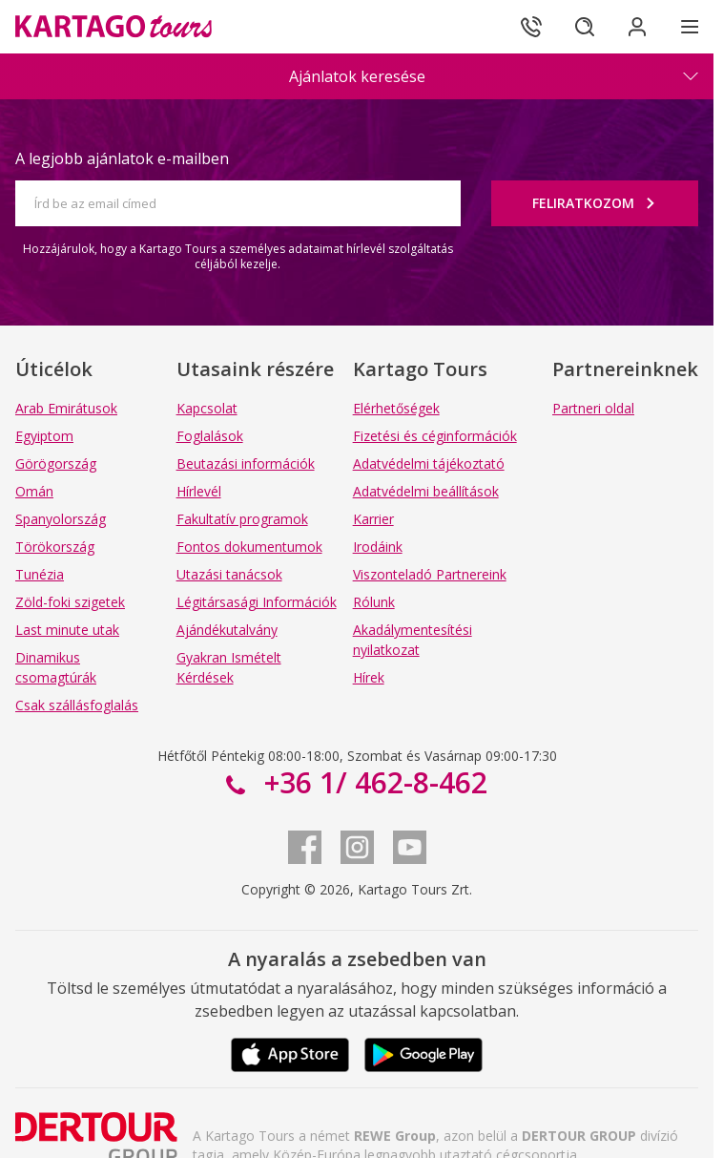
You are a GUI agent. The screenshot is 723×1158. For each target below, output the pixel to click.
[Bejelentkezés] (637, 26)
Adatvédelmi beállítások (426, 491)
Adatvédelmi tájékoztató (429, 463)
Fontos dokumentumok (249, 546)
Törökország (54, 546)
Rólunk (374, 602)
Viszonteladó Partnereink (429, 574)
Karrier (373, 519)
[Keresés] (583, 26)
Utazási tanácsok (229, 574)
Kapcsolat (207, 408)
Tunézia (39, 574)
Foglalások (209, 436)
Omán (34, 491)
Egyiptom (44, 436)
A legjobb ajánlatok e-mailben (122, 158)
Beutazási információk (245, 463)
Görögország (55, 463)
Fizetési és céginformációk (435, 436)
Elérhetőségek (396, 408)
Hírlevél (198, 491)
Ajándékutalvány (227, 630)
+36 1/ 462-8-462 (372, 782)
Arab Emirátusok (66, 408)
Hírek (368, 677)
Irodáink (378, 546)
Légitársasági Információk (256, 602)
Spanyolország (60, 519)
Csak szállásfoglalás (76, 705)
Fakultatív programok (242, 519)
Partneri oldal (593, 408)
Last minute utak (67, 630)
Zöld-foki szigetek (70, 602)
